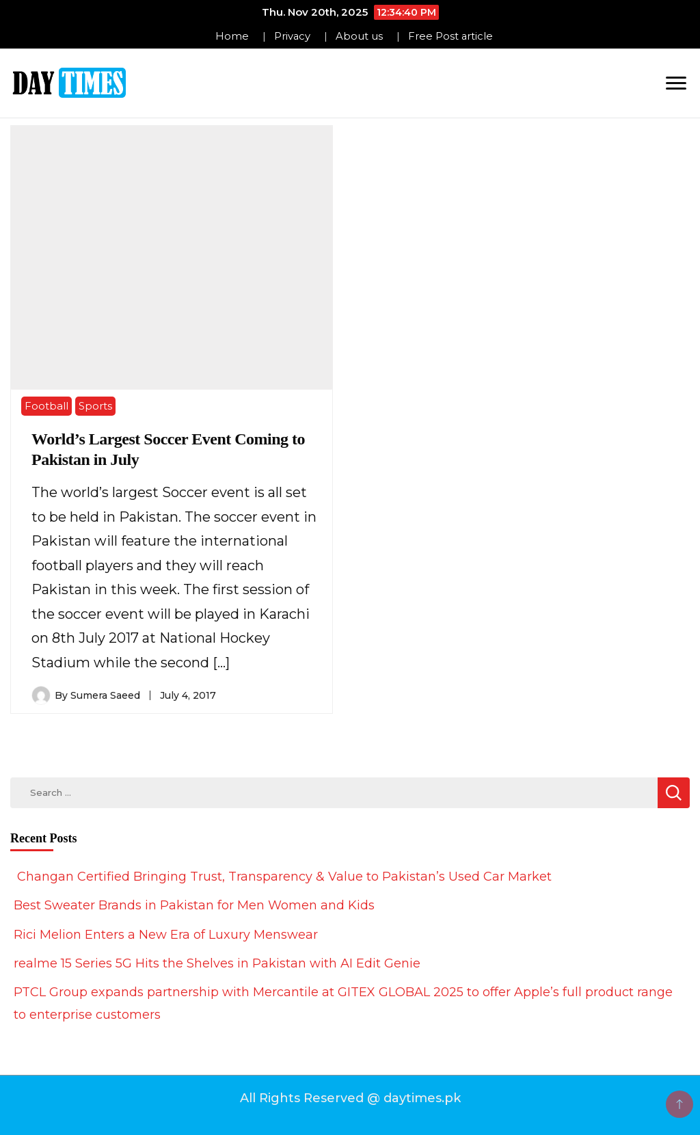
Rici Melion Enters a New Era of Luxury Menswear (166, 934)
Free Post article (450, 36)
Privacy (292, 36)
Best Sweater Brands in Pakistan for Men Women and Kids (194, 905)
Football (46, 405)
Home (232, 36)
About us (359, 36)
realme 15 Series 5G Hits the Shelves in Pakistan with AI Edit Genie (217, 963)
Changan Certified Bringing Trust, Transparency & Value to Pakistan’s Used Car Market (283, 876)
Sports (95, 405)
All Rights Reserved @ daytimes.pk (350, 1098)
